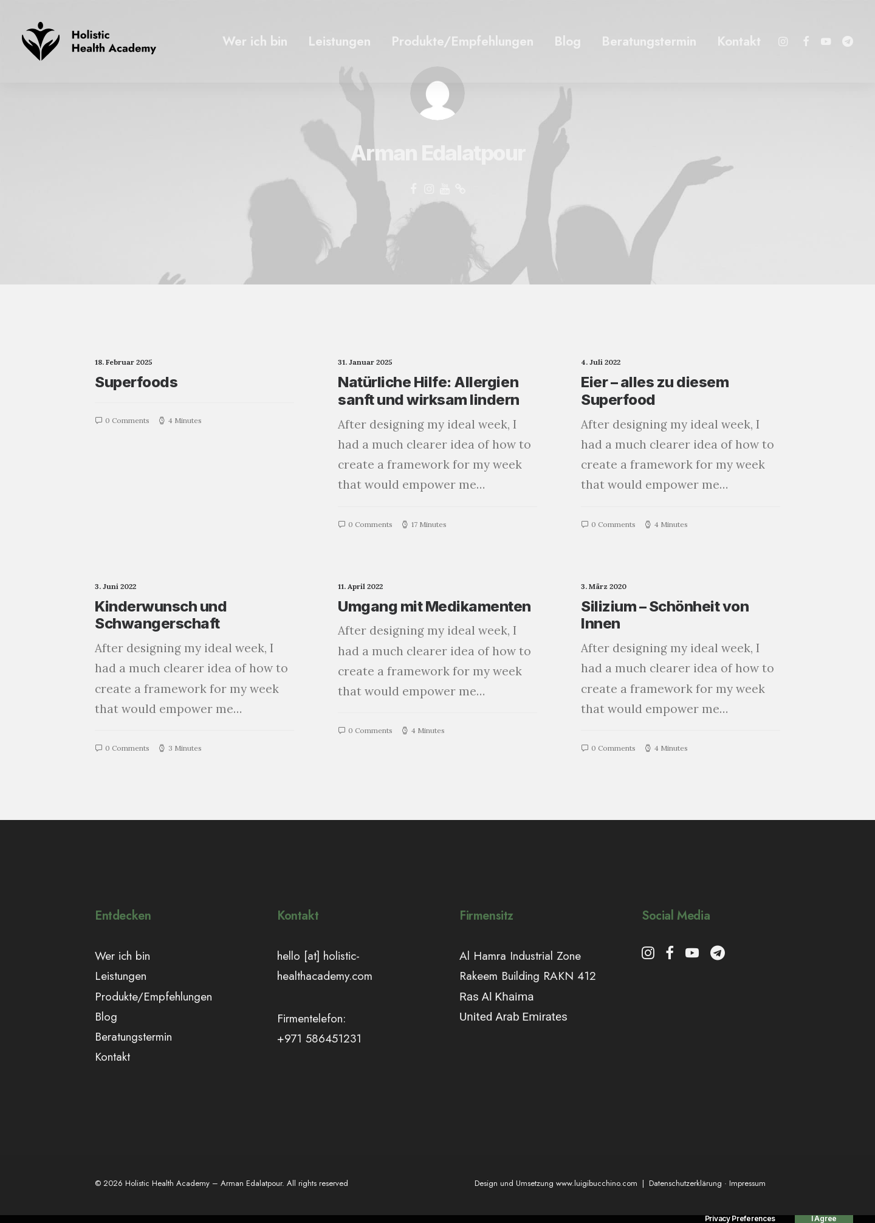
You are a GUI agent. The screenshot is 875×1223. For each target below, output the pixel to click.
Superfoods (136, 382)
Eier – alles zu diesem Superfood (655, 390)
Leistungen (339, 41)
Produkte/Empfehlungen (462, 41)
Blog (567, 41)
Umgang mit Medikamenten (434, 606)
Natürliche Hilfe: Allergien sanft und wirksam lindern (429, 390)
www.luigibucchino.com (596, 1183)
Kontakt (739, 41)
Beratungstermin (649, 41)
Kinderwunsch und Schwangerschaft (161, 615)
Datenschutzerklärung (685, 1183)
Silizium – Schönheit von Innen (665, 615)
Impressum (747, 1183)
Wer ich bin (254, 41)
